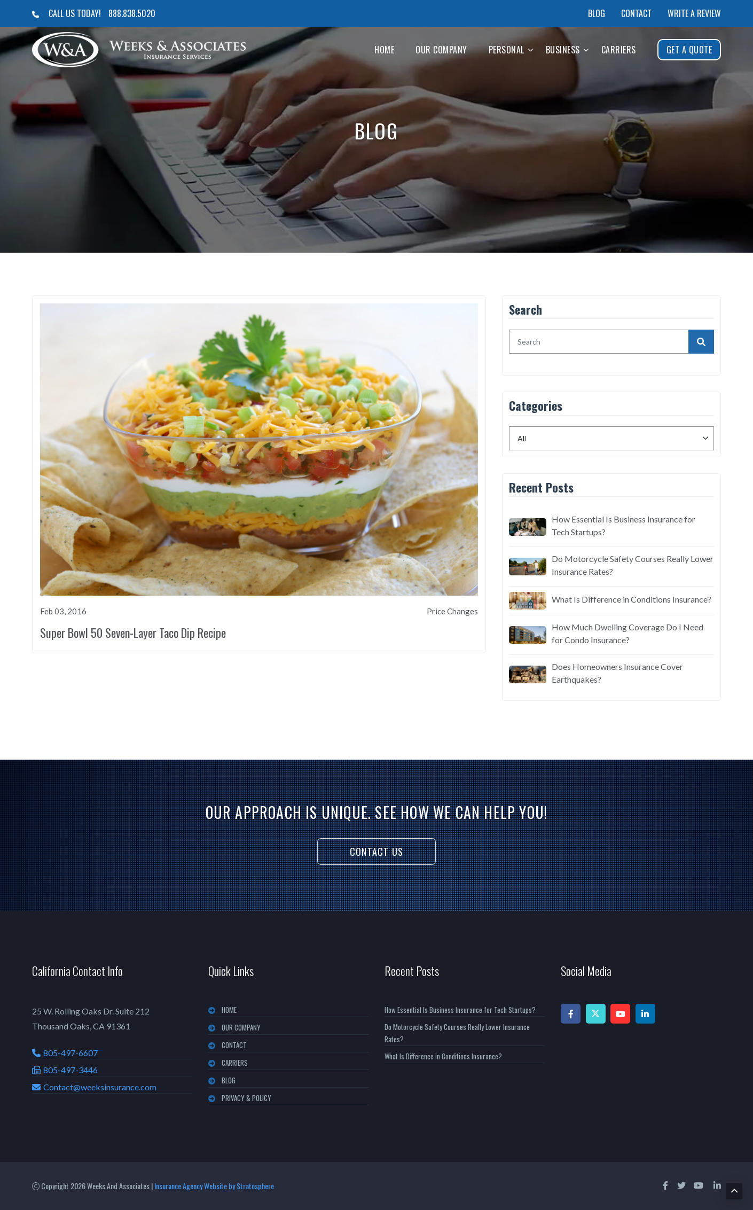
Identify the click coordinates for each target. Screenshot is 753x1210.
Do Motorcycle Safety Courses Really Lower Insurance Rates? (632, 564)
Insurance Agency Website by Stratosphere (214, 1185)
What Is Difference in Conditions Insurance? (631, 599)
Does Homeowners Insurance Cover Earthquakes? (617, 672)
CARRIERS (235, 1062)
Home (384, 49)
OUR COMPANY (241, 1027)
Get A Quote (689, 49)
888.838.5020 (131, 13)
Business (563, 49)
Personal (506, 49)
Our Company (441, 49)
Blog (596, 13)
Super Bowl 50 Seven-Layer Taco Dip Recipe (133, 632)
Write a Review (694, 13)
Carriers (618, 49)
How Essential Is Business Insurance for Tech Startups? (623, 525)
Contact (636, 13)
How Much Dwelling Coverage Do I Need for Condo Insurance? (627, 633)
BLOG (229, 1080)
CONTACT (234, 1045)
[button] (530, 49)
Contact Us (376, 851)
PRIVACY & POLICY (246, 1097)
